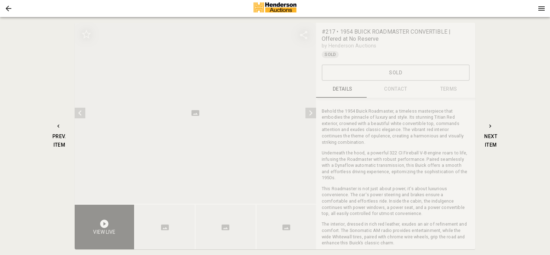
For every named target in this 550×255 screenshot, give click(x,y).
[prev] (80, 113)
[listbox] (195, 113)
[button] (8, 8)
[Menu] (541, 8)
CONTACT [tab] (395, 89)
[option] (195, 113)
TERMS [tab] (448, 89)
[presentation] (275, 8)
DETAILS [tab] (342, 89)
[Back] (8, 8)
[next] (310, 113)
